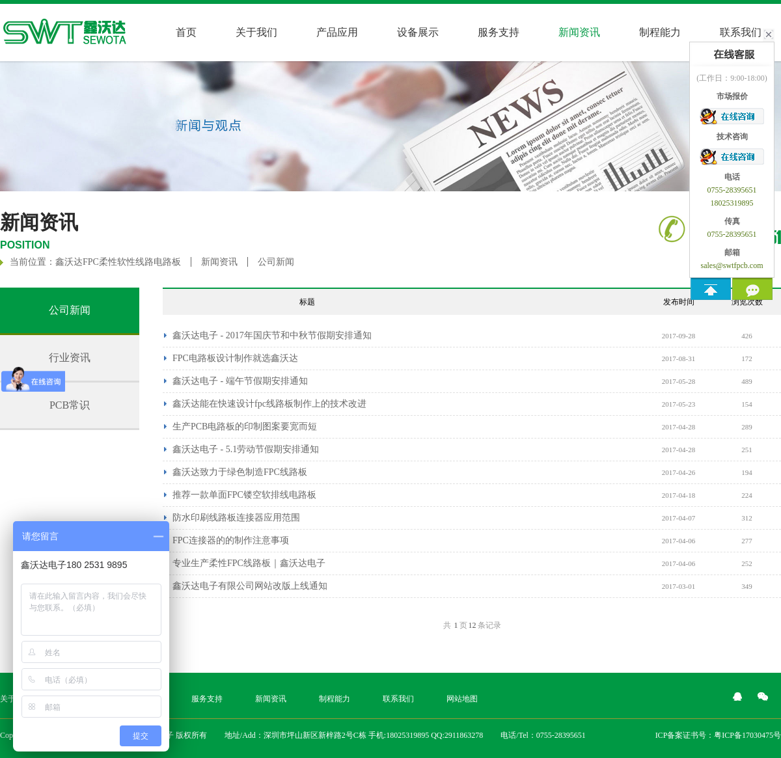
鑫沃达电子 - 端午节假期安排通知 (240, 381)
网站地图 (462, 698)
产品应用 (337, 32)
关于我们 (256, 32)
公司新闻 (276, 262)
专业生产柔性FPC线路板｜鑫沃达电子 (248, 563)
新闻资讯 (219, 262)
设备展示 (418, 32)
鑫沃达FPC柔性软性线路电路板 (118, 262)
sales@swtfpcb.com (731, 265)
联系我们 (398, 698)
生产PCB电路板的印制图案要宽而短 (244, 426)
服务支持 (498, 32)
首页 (186, 32)
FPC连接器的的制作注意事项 (230, 540)
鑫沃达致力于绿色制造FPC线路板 (239, 472)
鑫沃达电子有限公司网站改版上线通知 (249, 586)
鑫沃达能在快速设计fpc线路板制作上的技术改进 (269, 404)
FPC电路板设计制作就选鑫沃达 (235, 358)
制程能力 (660, 32)
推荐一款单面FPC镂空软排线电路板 (244, 495)
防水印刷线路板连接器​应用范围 (236, 517)
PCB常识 (69, 405)
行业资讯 (69, 357)
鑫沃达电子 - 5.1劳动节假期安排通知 (245, 449)
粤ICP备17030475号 (747, 735)
